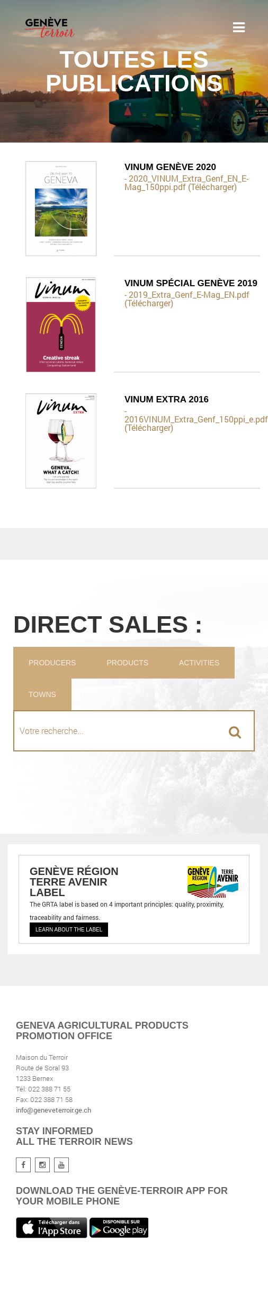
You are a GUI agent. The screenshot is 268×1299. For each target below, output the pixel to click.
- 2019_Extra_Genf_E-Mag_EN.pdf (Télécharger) (186, 298)
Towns (42, 694)
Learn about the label (68, 930)
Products (127, 662)
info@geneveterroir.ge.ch (53, 1110)
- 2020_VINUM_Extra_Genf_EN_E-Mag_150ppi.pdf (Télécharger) (186, 182)
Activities (199, 662)
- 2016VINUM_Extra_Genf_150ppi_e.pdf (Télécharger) (192, 419)
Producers (52, 662)
